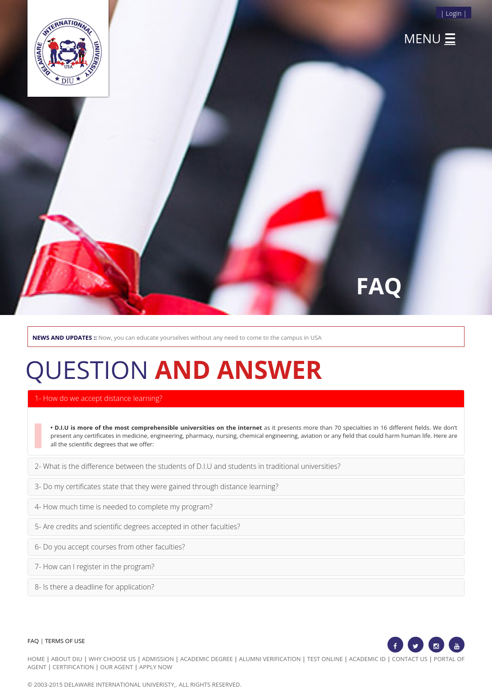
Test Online (325, 659)
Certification (73, 667)
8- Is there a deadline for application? (94, 587)
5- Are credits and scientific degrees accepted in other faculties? (137, 526)
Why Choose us (112, 659)
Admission (158, 659)
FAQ (33, 641)
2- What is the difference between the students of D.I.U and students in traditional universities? (188, 466)
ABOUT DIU (66, 659)
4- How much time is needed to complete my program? (124, 507)
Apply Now (155, 667)
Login (453, 13)
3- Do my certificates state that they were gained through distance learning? (156, 486)
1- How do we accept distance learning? (98, 398)
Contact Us (410, 659)
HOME (36, 659)
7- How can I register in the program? (95, 567)
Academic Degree (206, 659)
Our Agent (116, 667)
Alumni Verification (270, 659)
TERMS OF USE (65, 641)
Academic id (367, 659)
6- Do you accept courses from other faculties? (110, 547)
